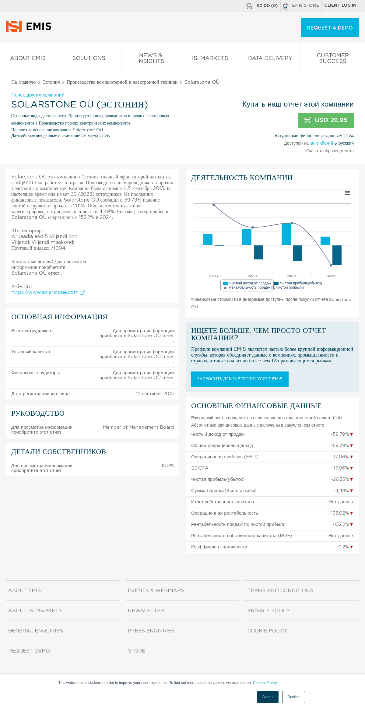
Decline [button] (293, 697)
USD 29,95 (326, 120)
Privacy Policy (268, 610)
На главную (23, 82)
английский (322, 143)
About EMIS (28, 59)
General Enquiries (35, 630)
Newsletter (146, 610)
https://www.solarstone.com (48, 292)
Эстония (51, 82)
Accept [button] (268, 697)
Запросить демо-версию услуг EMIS (240, 379)
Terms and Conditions (280, 590)
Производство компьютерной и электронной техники (122, 82)
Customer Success (333, 59)
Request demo (29, 651)
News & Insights (151, 59)
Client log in (340, 5)
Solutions (88, 59)
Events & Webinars (156, 590)
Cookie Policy (267, 630)
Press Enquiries (151, 630)
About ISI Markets (35, 610)
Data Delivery (270, 59)
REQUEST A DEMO (330, 28)
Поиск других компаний (38, 95)
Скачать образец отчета (330, 151)
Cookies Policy (265, 683)
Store (136, 651)
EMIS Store (301, 6)
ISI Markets (210, 59)
